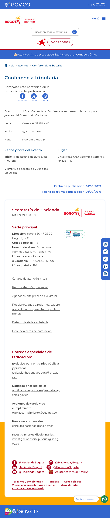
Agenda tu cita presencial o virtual (34, 296)
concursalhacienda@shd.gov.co (32, 426)
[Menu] (98, 18)
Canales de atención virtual (29, 278)
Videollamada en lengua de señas (33, 485)
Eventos (23, 65)
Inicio (9, 66)
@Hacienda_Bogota (65, 462)
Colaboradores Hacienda (28, 488)
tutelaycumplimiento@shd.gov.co (34, 412)
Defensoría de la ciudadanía (30, 322)
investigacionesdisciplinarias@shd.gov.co (35, 441)
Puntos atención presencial (30, 287)
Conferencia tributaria (47, 65)
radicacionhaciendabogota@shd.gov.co (35, 375)
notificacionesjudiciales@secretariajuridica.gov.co (36, 393)
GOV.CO (99, 4)
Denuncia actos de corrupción (32, 331)
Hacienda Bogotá (27, 467)
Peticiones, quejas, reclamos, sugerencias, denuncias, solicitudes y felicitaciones (36, 309)
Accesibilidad (72, 481)
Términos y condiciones (27, 481)
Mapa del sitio (69, 485)
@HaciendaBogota (28, 462)
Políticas (53, 481)
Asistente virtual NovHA (68, 472)
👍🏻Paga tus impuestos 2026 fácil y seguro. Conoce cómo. (55, 54)
